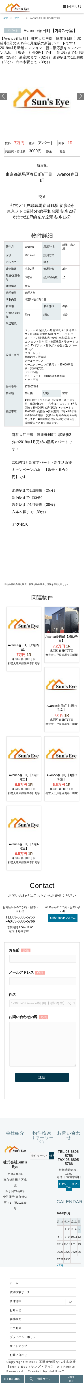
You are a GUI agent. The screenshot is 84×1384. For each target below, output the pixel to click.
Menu (74, 6)
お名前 (42, 954)
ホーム (14, 1283)
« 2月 (60, 1265)
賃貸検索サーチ (20, 1292)
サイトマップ (18, 1346)
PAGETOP (71, 1379)
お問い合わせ (18, 1355)
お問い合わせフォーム (63, 917)
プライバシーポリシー (24, 1337)
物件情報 (15, 1301)
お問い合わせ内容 (42, 1020)
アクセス (15, 1328)
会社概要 (15, 1319)
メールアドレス (42, 977)
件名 (42, 999)
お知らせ (15, 1310)
